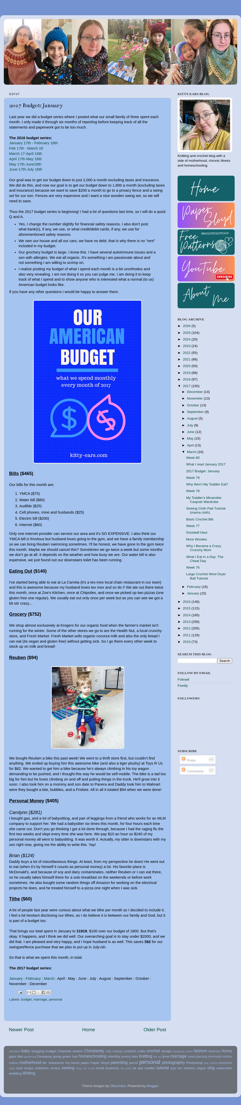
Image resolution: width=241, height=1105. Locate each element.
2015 (187, 608)
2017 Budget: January (203, 471)
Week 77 (193, 526)
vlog (211, 1067)
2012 (187, 628)
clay (108, 1051)
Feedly (183, 685)
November (195, 398)
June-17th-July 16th (26, 169)
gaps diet (16, 1056)
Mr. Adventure (53, 1063)
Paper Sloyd (99, 1063)
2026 (187, 326)
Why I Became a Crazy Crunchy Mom (203, 548)
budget (26, 999)
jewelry (126, 1056)
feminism (215, 1051)
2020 (187, 366)
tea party (126, 1068)
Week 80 (193, 458)
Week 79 (193, 478)
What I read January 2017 (206, 464)
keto (135, 1056)
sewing (68, 1067)
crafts (141, 1051)
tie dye (138, 1068)
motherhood (30, 1062)
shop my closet (85, 1068)
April (191, 445)
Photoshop (194, 1063)
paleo (85, 1063)
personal (55, 999)
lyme (165, 1056)
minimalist (215, 1056)
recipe (28, 1068)
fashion (200, 1050)
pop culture (211, 1062)
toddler (150, 1068)
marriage (40, 999)
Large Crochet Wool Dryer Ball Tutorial (206, 576)
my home (72, 1063)
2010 (187, 642)
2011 (187, 635)
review (55, 1068)
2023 (187, 346)
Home (88, 1029)
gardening (30, 1056)
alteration (14, 1051)
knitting (145, 1056)
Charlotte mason (70, 1051)
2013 (187, 622)
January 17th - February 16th (33, 143)
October (193, 405)
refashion (42, 1068)
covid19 (130, 1051)
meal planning (197, 1056)
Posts (188, 760)
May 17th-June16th (25, 164)
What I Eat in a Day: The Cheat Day (204, 559)
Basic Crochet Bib (199, 519)
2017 (187, 386)
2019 (187, 373)
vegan (201, 1068)
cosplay (117, 1051)
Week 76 (193, 567)
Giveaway (44, 1056)
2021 (187, 359)
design (166, 1051)
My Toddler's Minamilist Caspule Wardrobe (203, 500)
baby (25, 1050)
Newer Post (21, 1029)
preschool (225, 1063)
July (190, 425)
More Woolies (196, 539)
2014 (187, 615)
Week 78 (193, 491)
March (49, 978)
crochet (153, 1050)
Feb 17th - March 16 (26, 148)
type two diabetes (182, 1068)
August (193, 418)
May (190, 438)
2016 (187, 602)
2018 (187, 379)
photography (173, 1062)
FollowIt (184, 679)
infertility (114, 1056)
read (19, 1068)
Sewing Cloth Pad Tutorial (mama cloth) (206, 510)
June (191, 432)
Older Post (155, 1029)
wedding (15, 1073)
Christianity (94, 1050)
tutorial (163, 1067)
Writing (29, 1073)
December (195, 392)
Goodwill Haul (196, 532)
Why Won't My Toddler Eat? (207, 484)
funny (227, 1050)
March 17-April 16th (25, 154)
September (196, 412)
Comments (192, 771)
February (33, 978)
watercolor (224, 1068)
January (16, 978)
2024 (187, 339)
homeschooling (92, 1056)
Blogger (152, 1086)
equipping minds (183, 1051)
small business (107, 1068)
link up (157, 1056)
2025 (187, 333)
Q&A (12, 1068)
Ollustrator (118, 1086)
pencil (133, 1063)
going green (62, 1056)
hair (75, 1056)
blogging (37, 1051)
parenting (119, 1062)
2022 (187, 353)
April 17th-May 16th (25, 159)
